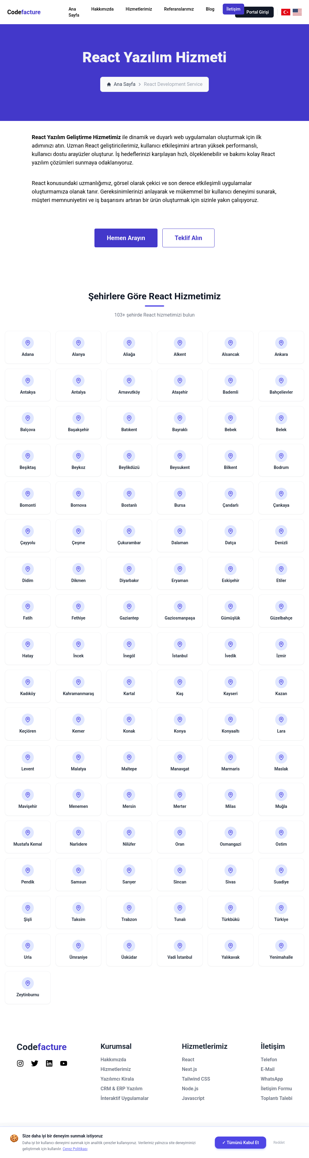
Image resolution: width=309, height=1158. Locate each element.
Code (24, 12)
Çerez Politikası (75, 1149)
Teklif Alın (188, 238)
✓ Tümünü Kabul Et (240, 1142)
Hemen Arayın (126, 238)
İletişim (234, 9)
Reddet (279, 1142)
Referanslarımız (179, 9)
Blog (210, 9)
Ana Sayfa (73, 12)
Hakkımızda (102, 9)
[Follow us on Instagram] (20, 1071)
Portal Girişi (254, 12)
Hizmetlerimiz (139, 9)
